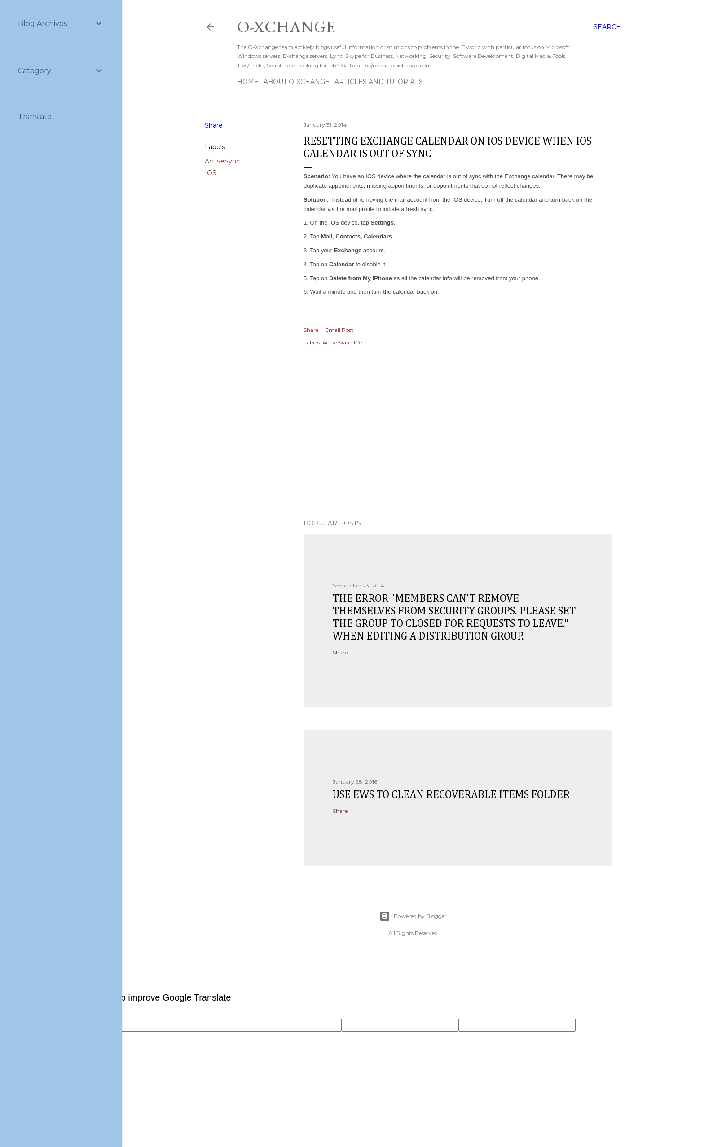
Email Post (339, 329)
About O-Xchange (297, 82)
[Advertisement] (458, 434)
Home (248, 82)
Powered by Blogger (413, 916)
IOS (210, 173)
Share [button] (214, 125)
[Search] (607, 27)
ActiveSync (222, 161)
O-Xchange (286, 26)
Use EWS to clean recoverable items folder (451, 795)
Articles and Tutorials (378, 82)
